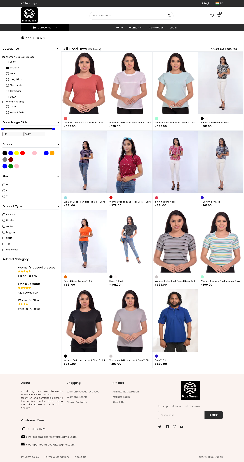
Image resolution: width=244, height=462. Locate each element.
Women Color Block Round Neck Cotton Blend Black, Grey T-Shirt (176, 281)
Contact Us (156, 27)
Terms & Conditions (57, 457)
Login (173, 27)
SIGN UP (213, 415)
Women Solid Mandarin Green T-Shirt (175, 122)
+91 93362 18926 (36, 429)
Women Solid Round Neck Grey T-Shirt (130, 201)
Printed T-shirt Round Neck (215, 122)
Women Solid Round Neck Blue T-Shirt (84, 201)
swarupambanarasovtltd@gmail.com (50, 444)
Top (6, 243)
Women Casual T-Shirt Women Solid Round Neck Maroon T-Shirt (83, 122)
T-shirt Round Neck (165, 201)
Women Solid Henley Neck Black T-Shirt (85, 375)
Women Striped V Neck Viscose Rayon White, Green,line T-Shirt (221, 281)
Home (119, 27)
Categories (45, 27)
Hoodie (8, 220)
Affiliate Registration (126, 391)
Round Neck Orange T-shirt (79, 281)
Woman (134, 27)
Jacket (8, 226)
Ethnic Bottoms (77, 402)
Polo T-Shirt (161, 375)
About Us (118, 402)
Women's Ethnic (77, 397)
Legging (8, 232)
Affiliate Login (29, 3)
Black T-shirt (116, 281)
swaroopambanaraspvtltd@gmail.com (51, 437)
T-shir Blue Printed (211, 201)
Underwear (10, 249)
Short (7, 237)
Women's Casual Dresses (83, 391)
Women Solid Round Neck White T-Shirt (130, 122)
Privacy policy (30, 457)
